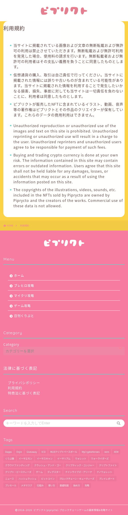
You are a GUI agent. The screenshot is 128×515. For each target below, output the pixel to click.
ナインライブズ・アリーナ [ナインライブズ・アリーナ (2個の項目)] (78, 472)
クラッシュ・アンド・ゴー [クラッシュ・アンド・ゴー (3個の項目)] (47, 465)
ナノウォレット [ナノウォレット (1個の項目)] (104, 472)
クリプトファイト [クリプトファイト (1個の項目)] (108, 465)
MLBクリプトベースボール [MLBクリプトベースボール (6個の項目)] (63, 451)
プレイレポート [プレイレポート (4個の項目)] (107, 478)
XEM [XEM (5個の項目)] (116, 451)
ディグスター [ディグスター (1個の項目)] (54, 472)
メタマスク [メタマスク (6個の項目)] (26, 485)
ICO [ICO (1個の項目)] (44, 451)
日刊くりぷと (24, 315)
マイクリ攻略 (24, 295)
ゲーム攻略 (22, 305)
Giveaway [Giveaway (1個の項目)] (32, 451)
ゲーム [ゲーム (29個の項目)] (39, 472)
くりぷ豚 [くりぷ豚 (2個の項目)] (9, 458)
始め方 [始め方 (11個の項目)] (76, 485)
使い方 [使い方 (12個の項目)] (51, 485)
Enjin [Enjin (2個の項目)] (19, 451)
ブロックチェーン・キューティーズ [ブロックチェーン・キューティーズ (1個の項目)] (76, 478)
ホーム (19, 275)
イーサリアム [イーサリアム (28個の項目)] (63, 458)
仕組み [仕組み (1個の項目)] (40, 485)
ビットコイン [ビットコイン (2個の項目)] (48, 478)
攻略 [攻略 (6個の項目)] (87, 485)
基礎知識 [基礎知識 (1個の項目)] (64, 485)
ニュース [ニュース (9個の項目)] (9, 478)
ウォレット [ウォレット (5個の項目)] (80, 458)
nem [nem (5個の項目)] (106, 451)
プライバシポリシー (24, 382)
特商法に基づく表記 (24, 392)
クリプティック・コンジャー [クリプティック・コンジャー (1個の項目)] (80, 465)
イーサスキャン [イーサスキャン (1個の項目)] (44, 458)
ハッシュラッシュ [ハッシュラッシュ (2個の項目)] (27, 478)
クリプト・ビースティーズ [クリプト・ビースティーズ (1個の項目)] (18, 472)
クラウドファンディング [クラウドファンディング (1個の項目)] (17, 465)
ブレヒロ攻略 (24, 285)
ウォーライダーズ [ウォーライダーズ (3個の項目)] (100, 458)
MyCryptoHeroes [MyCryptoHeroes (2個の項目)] (91, 451)
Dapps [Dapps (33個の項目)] (8, 451)
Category (11, 344)
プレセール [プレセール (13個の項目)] (10, 485)
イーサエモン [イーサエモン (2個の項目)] (25, 458)
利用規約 (15, 387)
